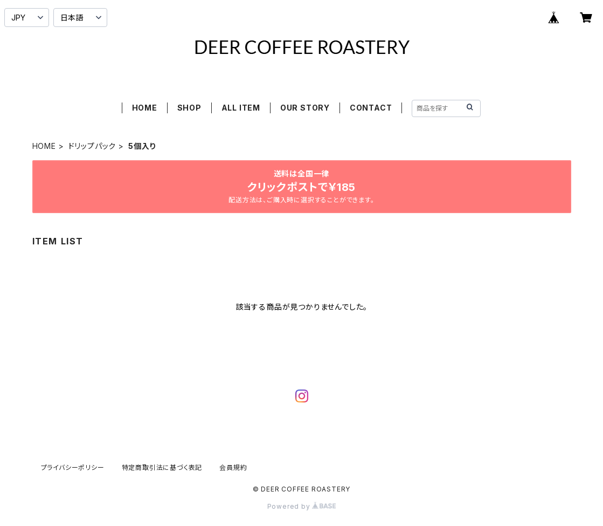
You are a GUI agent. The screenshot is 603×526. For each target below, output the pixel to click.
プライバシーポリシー (73, 467)
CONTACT (371, 107)
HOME (144, 107)
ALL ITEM (240, 107)
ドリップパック (92, 146)
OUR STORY (305, 107)
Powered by (301, 506)
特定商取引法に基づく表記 (162, 467)
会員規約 (233, 467)
